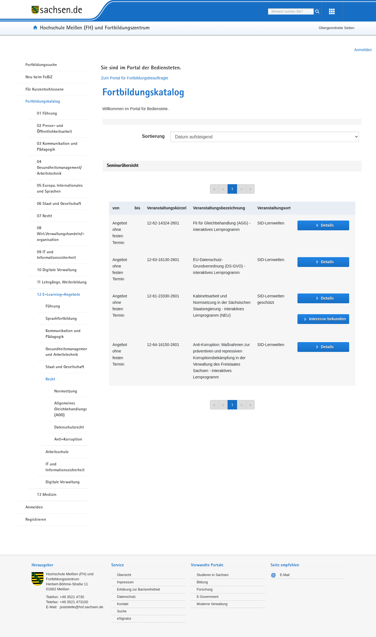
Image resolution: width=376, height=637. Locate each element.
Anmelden (363, 50)
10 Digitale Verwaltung (57, 269)
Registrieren (35, 519)
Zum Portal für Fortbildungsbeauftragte (134, 78)
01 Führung (47, 113)
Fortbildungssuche (41, 64)
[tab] (69, 566)
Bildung (202, 582)
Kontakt (123, 604)
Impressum (125, 582)
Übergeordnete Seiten (336, 28)
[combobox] (291, 11)
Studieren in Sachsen (213, 575)
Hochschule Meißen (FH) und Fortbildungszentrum (95, 27)
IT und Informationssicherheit (65, 466)
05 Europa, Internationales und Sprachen (60, 188)
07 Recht (44, 215)
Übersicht (124, 575)
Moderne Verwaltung (212, 604)
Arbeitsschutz (57, 451)
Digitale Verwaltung (63, 481)
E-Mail (285, 575)
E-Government (208, 597)
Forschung (205, 589)
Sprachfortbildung (61, 318)
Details (327, 225)
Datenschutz (126, 597)
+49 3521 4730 (72, 597)
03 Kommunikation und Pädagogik (57, 146)
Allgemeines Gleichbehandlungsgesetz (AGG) (70, 409)
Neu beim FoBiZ (39, 76)
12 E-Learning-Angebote (58, 294)
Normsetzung (65, 391)
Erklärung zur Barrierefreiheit (138, 589)
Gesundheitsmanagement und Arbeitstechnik (66, 351)
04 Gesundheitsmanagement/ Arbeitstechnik (59, 167)
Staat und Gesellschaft (65, 366)
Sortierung (153, 136)
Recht (50, 379)
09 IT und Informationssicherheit (56, 254)
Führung (53, 306)
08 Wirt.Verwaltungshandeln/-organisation (60, 233)
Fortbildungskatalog (42, 101)
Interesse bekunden (327, 319)
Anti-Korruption (68, 439)
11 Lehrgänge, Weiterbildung (62, 282)
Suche (122, 611)
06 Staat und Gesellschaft (59, 203)
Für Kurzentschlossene (44, 89)
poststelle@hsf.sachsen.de (81, 607)
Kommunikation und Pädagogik (63, 333)
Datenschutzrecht (69, 427)
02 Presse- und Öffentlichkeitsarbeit (54, 128)
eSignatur (124, 619)
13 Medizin (46, 494)
